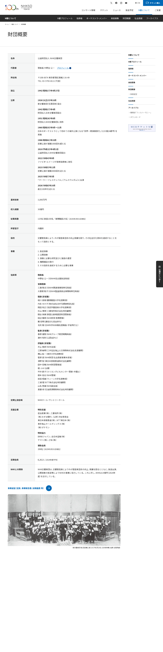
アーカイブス (152, 18)
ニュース (117, 10)
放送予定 (129, 10)
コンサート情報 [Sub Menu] (88, 10)
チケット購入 (155, 3)
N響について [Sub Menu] (144, 10)
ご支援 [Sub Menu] (158, 10)
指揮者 (79, 18)
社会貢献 (138, 18)
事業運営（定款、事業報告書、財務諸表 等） (26, 488)
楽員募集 (115, 18)
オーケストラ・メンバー (96, 18)
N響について (14, 24)
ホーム (7, 24)
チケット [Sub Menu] (104, 10)
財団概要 (127, 18)
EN (138, 3)
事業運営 (133, 94)
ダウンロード (135, 117)
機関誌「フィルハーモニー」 (140, 112)
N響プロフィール (65, 18)
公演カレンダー (159, 276)
